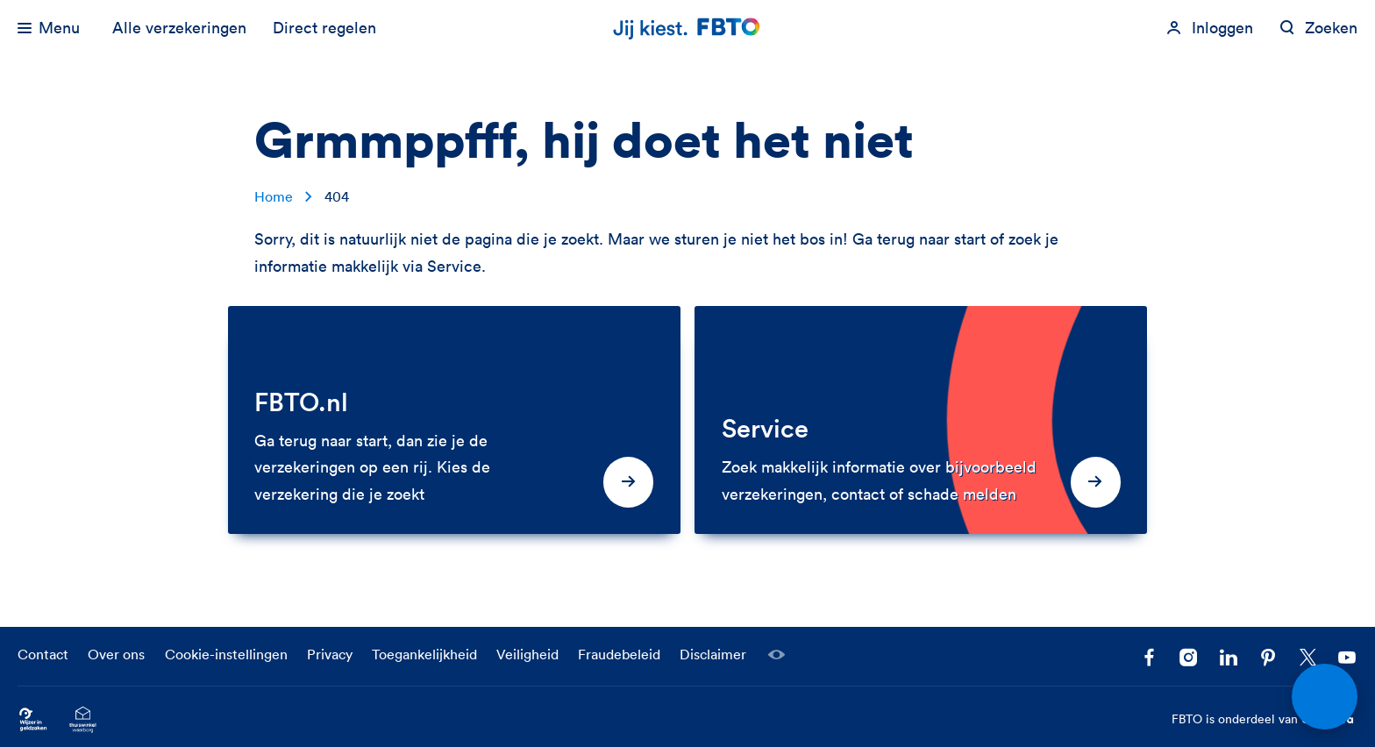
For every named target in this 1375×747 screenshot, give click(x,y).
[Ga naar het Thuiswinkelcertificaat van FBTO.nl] (83, 719)
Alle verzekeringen (179, 28)
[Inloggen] (1209, 27)
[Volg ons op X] (1308, 658)
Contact (43, 654)
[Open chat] (1324, 696)
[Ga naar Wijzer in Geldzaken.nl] (33, 719)
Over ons (116, 654)
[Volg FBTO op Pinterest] (1268, 658)
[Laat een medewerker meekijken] (776, 655)
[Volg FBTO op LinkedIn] (1228, 658)
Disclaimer (713, 654)
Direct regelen (324, 28)
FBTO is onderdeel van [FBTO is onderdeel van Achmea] (1264, 720)
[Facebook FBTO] (1149, 658)
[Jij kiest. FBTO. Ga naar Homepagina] (687, 27)
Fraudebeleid (619, 654)
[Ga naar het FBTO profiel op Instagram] (1189, 658)
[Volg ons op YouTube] (1347, 658)
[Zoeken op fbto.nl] (1318, 27)
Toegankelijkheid (424, 654)
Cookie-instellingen (226, 654)
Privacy (330, 654)
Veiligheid (527, 654)
